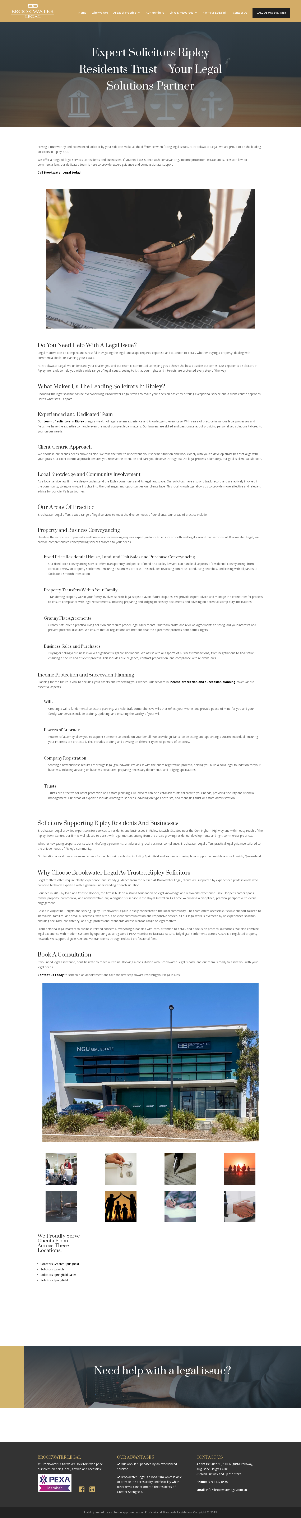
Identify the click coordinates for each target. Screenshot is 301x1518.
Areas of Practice (124, 12)
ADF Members (155, 12)
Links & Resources (181, 12)
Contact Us (240, 12)
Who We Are (100, 12)
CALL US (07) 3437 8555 (271, 12)
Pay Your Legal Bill (215, 12)
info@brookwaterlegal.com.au (226, 1490)
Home (82, 12)
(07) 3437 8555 (218, 1482)
